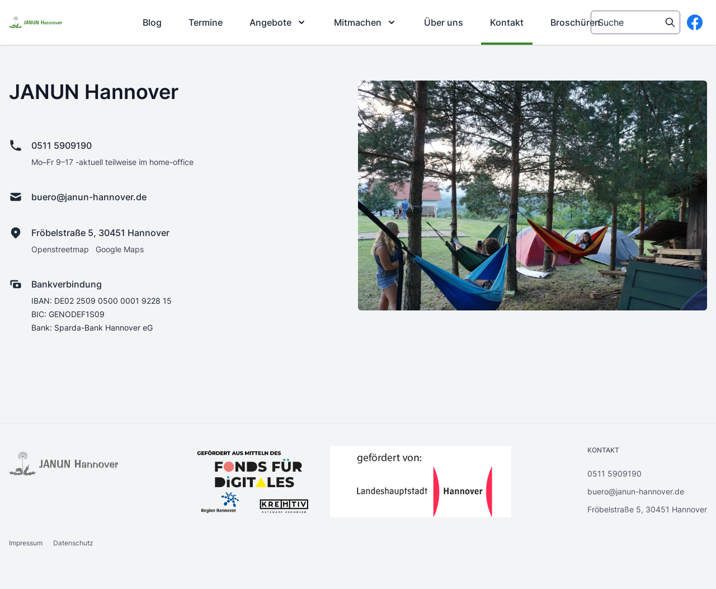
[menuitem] (152, 22)
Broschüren (575, 22)
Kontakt (507, 22)
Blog (152, 22)
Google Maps (120, 249)
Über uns (443, 22)
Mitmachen (365, 22)
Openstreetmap (60, 249)
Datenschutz (73, 543)
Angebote (278, 22)
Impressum (26, 543)
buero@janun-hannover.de (89, 196)
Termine (206, 22)
